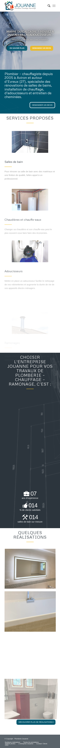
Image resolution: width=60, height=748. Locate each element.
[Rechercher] (47, 6)
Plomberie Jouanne (21, 739)
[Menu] (53, 5)
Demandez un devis (41, 47)
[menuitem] (47, 6)
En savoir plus (17, 47)
